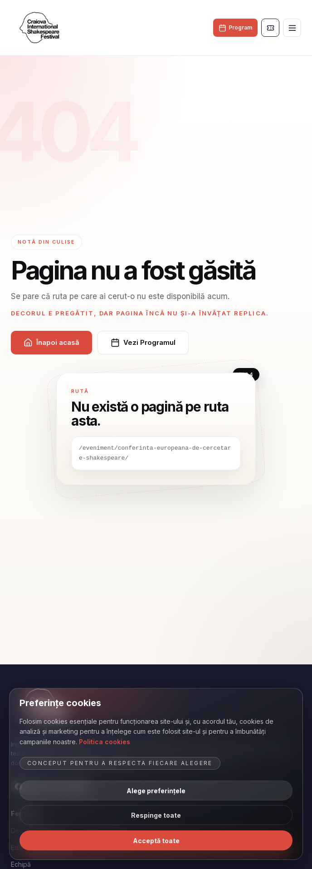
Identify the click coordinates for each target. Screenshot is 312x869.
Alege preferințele (156, 791)
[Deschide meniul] (292, 28)
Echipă (21, 864)
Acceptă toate (156, 840)
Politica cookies (104, 742)
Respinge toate (156, 815)
